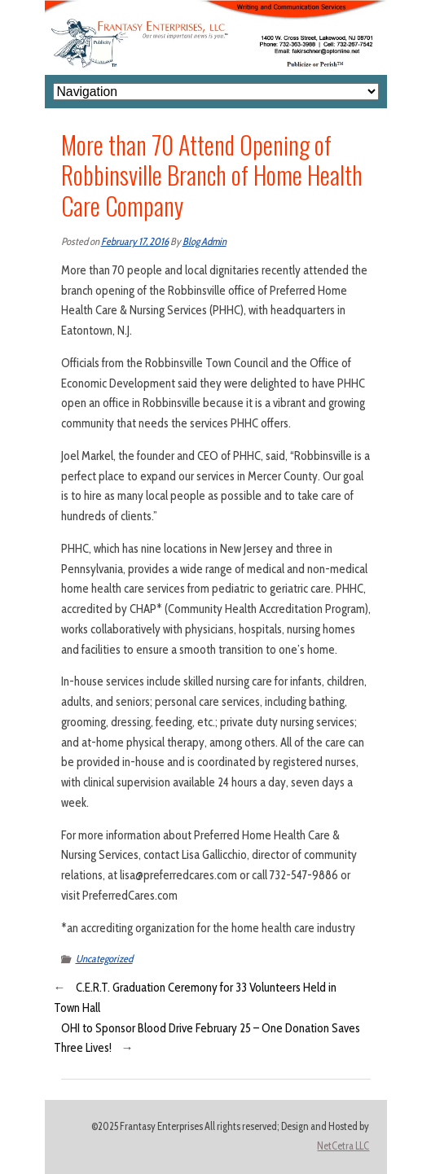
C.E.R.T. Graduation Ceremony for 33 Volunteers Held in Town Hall (195, 997)
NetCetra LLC (343, 1146)
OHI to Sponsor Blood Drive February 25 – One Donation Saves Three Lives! (207, 1038)
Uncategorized (104, 959)
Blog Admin (204, 241)
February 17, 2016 (135, 241)
